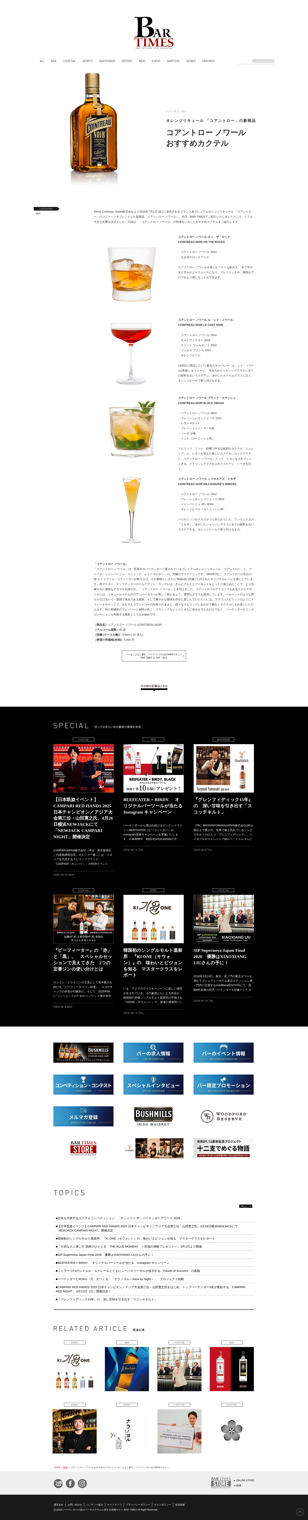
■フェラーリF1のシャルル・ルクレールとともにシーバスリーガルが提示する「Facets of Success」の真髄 (128, 1270)
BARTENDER (107, 60)
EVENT (156, 60)
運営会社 (58, 1504)
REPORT (127, 60)
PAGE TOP (300, 1512)
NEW (142, 60)
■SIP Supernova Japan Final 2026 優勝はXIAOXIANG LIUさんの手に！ (105, 1254)
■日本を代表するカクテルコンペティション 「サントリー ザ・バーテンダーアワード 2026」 (121, 1218)
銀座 (238, 1485)
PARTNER (208, 60)
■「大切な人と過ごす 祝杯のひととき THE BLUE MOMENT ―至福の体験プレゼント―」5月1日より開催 (129, 1246)
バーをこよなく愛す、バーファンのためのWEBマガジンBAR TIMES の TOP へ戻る (154, 656)
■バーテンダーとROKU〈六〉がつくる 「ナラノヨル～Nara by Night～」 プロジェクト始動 (120, 1279)
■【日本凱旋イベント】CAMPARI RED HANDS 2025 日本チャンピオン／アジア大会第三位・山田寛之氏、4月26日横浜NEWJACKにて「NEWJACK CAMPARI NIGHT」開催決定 (147, 1228)
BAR (53, 60)
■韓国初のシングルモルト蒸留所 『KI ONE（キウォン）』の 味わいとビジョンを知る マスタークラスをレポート (137, 1238)
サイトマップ (114, 1504)
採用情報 (180, 1504)
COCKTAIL (69, 60)
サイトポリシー (162, 1504)
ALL (42, 60)
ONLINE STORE (245, 1480)
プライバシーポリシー (138, 1504)
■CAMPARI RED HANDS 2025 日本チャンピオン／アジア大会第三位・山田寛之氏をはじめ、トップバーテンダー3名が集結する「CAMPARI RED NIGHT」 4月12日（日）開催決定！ (150, 1289)
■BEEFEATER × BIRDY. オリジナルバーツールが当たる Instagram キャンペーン (112, 1262)
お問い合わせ (75, 1504)
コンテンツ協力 (94, 1504)
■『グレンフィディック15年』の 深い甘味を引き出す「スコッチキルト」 (106, 1299)
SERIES (191, 60)
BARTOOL (173, 60)
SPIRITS (87, 60)
